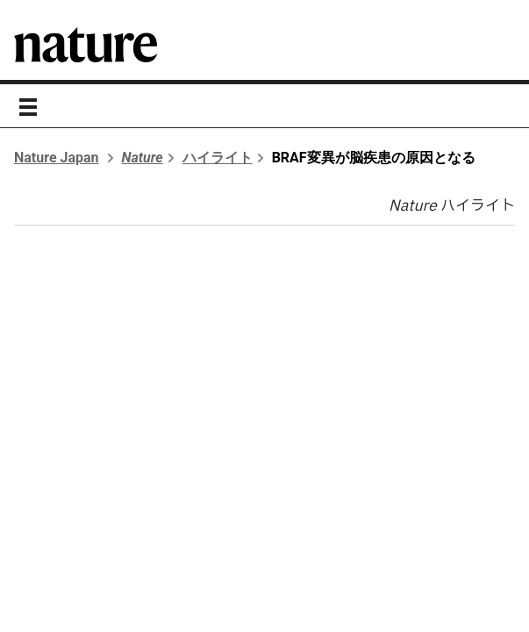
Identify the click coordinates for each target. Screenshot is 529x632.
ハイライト (217, 157)
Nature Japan (56, 157)
